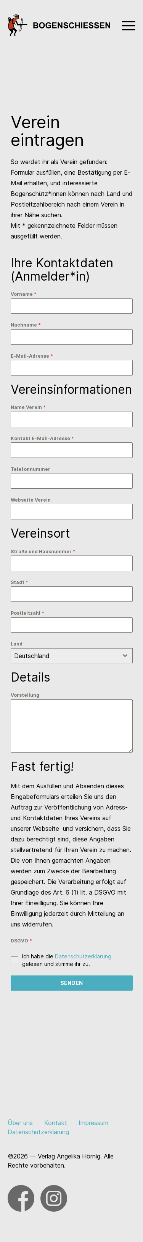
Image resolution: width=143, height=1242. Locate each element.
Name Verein (28, 407)
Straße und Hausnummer (43, 551)
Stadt (19, 582)
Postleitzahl (27, 613)
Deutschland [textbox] (32, 656)
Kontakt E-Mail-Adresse (42, 438)
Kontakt (55, 1123)
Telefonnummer (30, 469)
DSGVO (21, 941)
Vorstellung (25, 695)
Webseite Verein (31, 500)
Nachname (26, 325)
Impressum (93, 1123)
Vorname (24, 294)
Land (16, 644)
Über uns (20, 1123)
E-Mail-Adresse (32, 356)
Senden (71, 983)
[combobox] (72, 655)
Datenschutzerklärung (83, 956)
